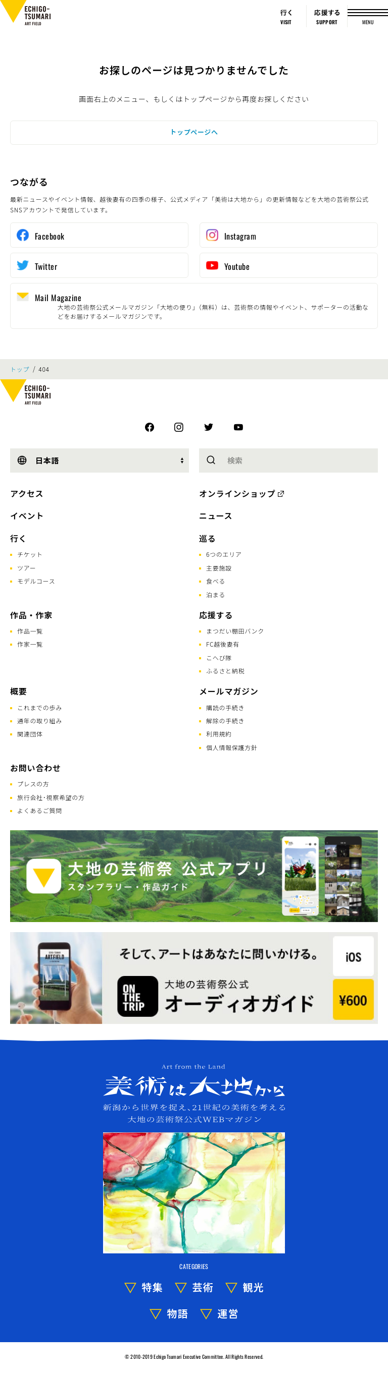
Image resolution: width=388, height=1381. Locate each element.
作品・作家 (31, 615)
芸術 (203, 1287)
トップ (19, 369)
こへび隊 (219, 657)
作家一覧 (30, 644)
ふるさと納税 (225, 670)
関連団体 (30, 733)
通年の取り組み (39, 720)
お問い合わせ (35, 768)
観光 (253, 1287)
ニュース (215, 515)
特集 (152, 1287)
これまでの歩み (39, 707)
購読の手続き (225, 707)
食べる (215, 581)
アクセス (26, 493)
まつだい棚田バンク (235, 630)
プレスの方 (33, 783)
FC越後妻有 (222, 644)
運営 (228, 1313)
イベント (27, 515)
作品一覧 (30, 630)
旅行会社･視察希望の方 (51, 797)
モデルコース (36, 581)
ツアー (26, 567)
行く (18, 538)
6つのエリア (224, 554)
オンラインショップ (237, 493)
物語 (177, 1313)
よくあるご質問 (39, 810)
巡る (207, 538)
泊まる (215, 594)
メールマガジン (229, 691)
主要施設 (219, 567)
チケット (30, 554)
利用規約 (219, 733)
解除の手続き (225, 720)
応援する (216, 615)
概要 (18, 691)
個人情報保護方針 (232, 747)
